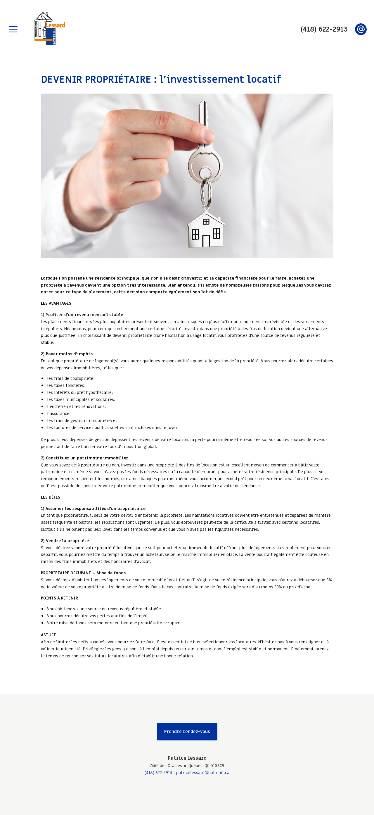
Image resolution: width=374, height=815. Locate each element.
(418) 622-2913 (158, 773)
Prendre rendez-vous (187, 732)
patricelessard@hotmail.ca (202, 773)
